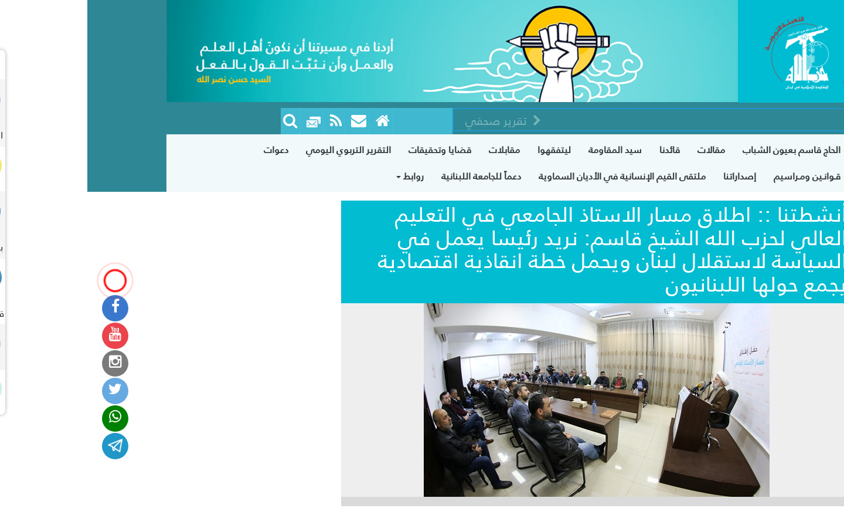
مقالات (624, 150)
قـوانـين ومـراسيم (719, 176)
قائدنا (582, 150)
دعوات (188, 150)
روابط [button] (322, 176)
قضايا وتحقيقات (352, 150)
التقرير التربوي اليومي (261, 150)
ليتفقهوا (467, 150)
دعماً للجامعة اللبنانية (394, 176)
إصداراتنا (652, 176)
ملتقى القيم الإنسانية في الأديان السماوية (534, 176)
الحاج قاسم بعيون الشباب (704, 150)
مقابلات (417, 150)
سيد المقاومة (527, 150)
